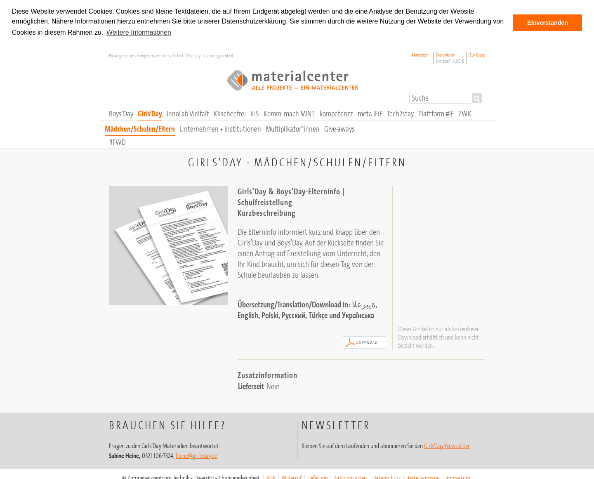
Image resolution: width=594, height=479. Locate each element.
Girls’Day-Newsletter (447, 445)
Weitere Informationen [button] (138, 32)
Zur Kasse (477, 54)
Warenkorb (450, 57)
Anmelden (419, 54)
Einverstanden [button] (547, 22)
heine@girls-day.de (196, 455)
